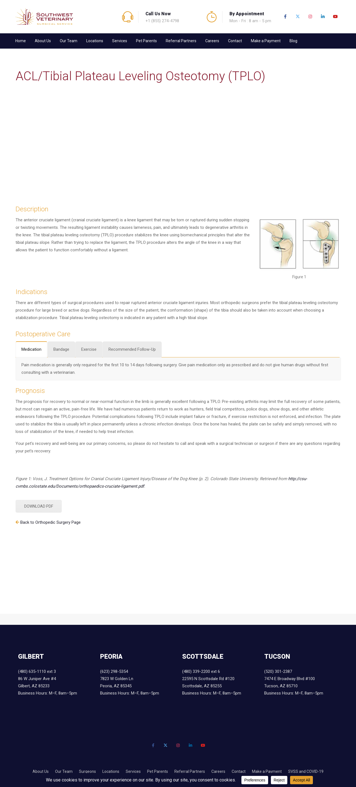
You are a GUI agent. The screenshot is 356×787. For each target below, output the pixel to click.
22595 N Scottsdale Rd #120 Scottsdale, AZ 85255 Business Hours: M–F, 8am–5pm (211, 686)
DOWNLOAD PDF (38, 506)
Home (20, 41)
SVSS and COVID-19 (305, 771)
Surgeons (87, 771)
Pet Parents (146, 41)
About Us (43, 41)
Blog (293, 41)
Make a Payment (266, 41)
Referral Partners (181, 41)
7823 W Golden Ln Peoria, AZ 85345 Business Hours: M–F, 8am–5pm (129, 686)
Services (119, 41)
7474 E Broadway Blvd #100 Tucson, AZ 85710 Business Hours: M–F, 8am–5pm (293, 686)
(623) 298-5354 (114, 671)
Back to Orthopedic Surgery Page (50, 522)
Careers (212, 41)
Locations (94, 41)
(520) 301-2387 (278, 671)
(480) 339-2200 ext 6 (201, 671)
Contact (235, 41)
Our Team (68, 41)
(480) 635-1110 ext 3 (37, 671)
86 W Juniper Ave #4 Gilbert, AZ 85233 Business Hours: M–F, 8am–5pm (47, 686)
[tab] (31, 349)
